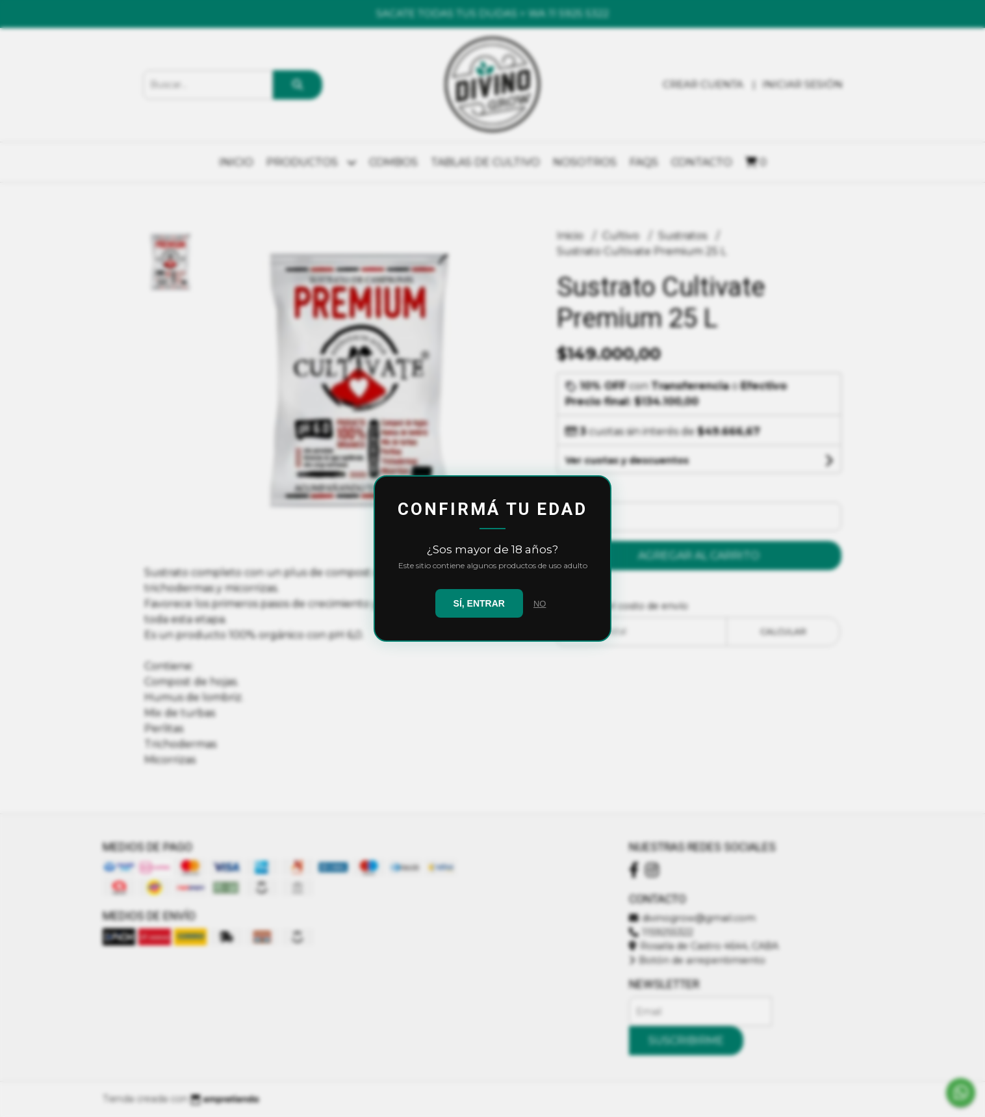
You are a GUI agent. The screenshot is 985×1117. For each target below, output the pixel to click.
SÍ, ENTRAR (479, 603)
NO (539, 604)
